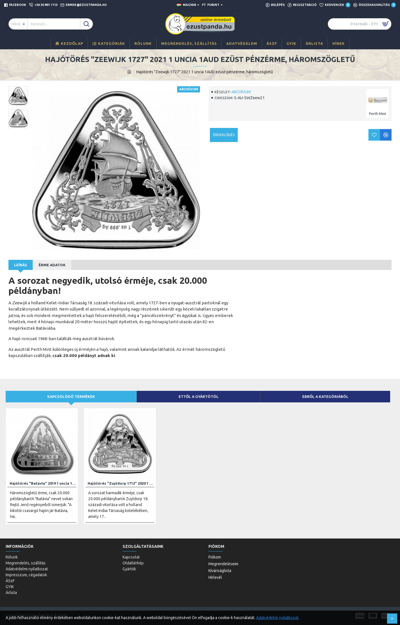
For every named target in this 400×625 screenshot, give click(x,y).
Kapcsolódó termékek (71, 396)
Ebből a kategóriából (325, 396)
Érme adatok (52, 265)
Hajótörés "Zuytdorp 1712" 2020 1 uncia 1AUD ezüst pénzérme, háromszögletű (121, 483)
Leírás (20, 265)
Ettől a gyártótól (199, 396)
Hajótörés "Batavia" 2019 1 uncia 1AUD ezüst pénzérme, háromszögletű (43, 483)
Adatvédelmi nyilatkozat (277, 617)
